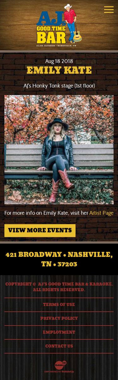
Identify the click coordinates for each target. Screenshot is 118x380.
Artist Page (101, 213)
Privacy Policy (59, 318)
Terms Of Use (59, 305)
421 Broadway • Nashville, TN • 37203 (59, 259)
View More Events (40, 230)
